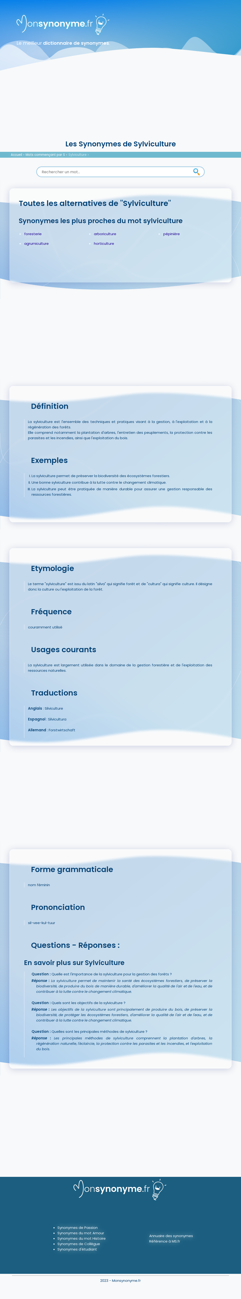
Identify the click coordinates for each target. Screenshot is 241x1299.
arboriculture (105, 233)
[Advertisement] (120, 104)
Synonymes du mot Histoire (81, 1238)
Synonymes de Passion (77, 1227)
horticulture (104, 243)
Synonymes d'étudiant (77, 1249)
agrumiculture (36, 243)
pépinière (171, 233)
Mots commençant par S (45, 155)
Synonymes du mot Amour (80, 1233)
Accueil (16, 155)
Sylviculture (77, 155)
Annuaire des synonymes (171, 1235)
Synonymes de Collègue (78, 1243)
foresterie (33, 233)
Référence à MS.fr (164, 1241)
